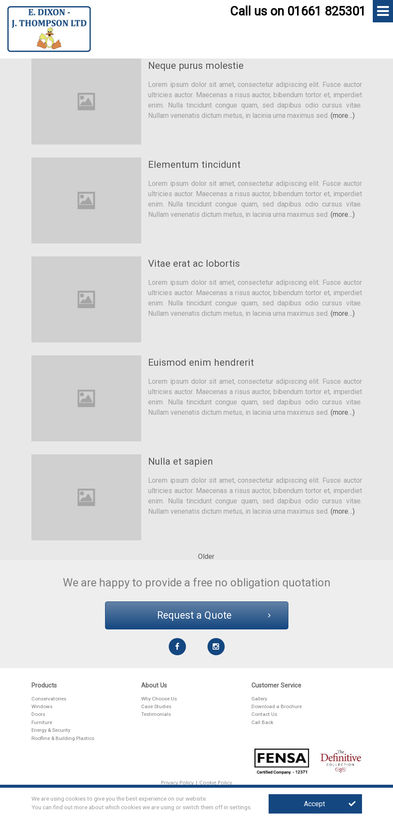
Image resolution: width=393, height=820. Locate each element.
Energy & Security (50, 730)
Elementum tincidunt (194, 164)
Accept (330, 804)
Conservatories (48, 699)
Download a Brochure (276, 706)
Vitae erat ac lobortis (194, 263)
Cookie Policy (215, 782)
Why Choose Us (159, 699)
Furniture (41, 722)
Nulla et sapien (180, 461)
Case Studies (156, 706)
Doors (38, 714)
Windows (42, 706)
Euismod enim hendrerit (201, 362)
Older (206, 556)
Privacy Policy (177, 782)
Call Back (262, 722)
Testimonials (156, 714)
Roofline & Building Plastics (62, 738)
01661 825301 (326, 11)
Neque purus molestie (196, 65)
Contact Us (264, 714)
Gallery (259, 699)
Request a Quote (214, 615)
